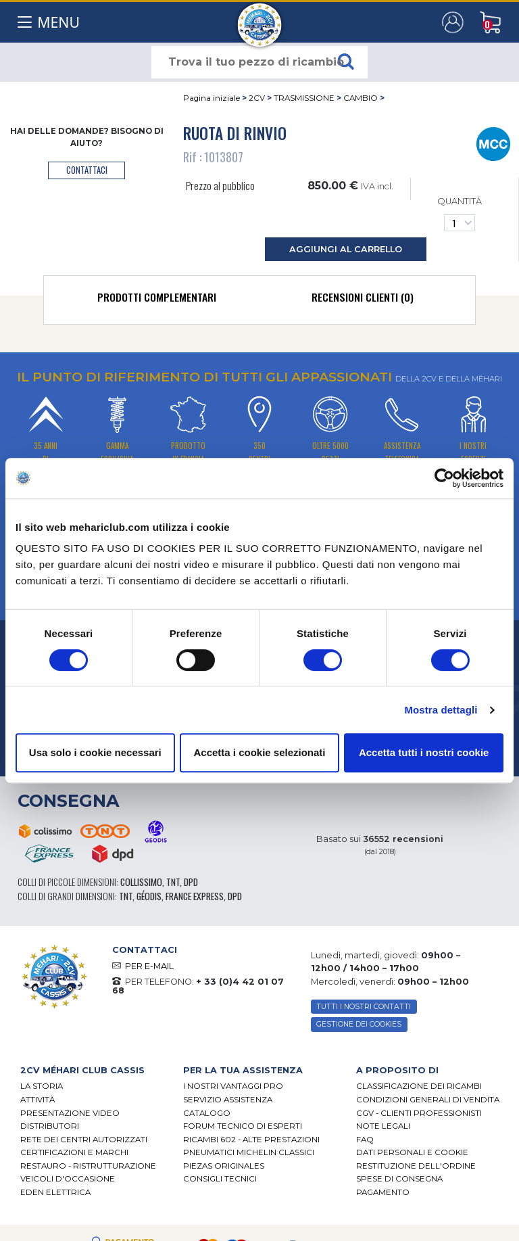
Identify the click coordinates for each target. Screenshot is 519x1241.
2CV (257, 98)
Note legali (383, 1126)
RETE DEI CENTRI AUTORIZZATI (83, 1139)
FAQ (365, 1139)
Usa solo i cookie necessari (95, 752)
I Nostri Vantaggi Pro (233, 1086)
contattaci (86, 170)
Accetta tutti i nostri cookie (424, 752)
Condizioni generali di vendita (427, 1099)
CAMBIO (360, 98)
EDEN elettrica (55, 1192)
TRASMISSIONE (304, 98)
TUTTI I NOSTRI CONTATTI (363, 1006)
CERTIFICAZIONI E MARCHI (74, 1152)
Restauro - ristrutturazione (88, 1166)
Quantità (459, 213)
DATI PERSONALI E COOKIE (412, 1152)
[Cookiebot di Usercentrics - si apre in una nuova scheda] (444, 478)
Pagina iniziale (211, 98)
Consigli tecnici (220, 1179)
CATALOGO (206, 1113)
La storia (41, 1086)
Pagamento (383, 1192)
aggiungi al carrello (345, 249)
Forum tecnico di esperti (242, 1126)
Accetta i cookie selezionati (259, 752)
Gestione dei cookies (358, 1024)
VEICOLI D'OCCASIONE (67, 1179)
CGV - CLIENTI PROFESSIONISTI (419, 1113)
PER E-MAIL (149, 966)
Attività (37, 1099)
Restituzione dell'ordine (416, 1166)
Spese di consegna (399, 1179)
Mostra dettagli (440, 710)
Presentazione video (70, 1113)
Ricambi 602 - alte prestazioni (251, 1139)
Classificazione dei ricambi (419, 1086)
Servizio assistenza (227, 1099)
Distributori (49, 1126)
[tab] (157, 300)
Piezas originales (223, 1166)
